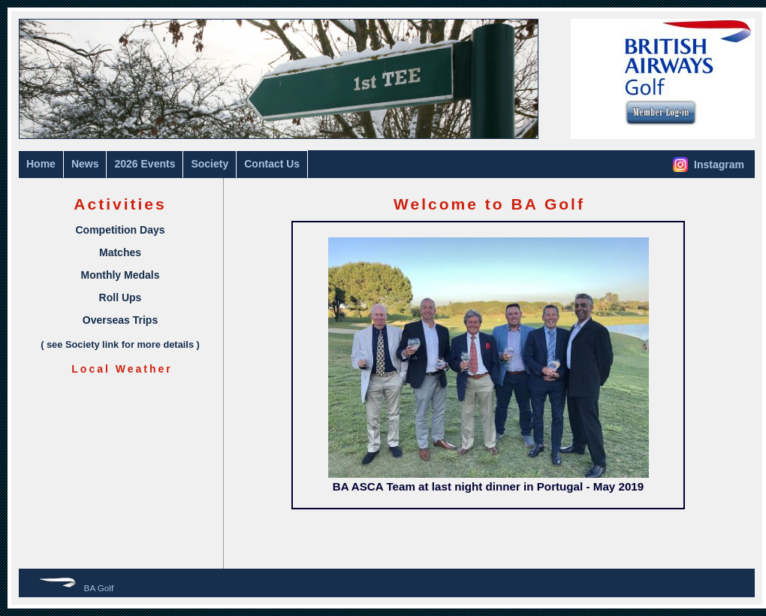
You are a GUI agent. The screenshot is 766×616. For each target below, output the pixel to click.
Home (41, 164)
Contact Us (272, 164)
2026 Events (144, 164)
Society (209, 164)
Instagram (708, 164)
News (85, 164)
